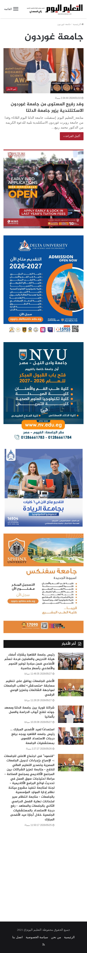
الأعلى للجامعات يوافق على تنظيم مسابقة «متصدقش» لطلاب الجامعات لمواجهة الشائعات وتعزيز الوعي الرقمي (29, 687)
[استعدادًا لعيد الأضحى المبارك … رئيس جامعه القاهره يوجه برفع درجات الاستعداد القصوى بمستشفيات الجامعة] (71, 736)
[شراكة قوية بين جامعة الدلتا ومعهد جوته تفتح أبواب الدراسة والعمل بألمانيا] (71, 714)
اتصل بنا (17, 937)
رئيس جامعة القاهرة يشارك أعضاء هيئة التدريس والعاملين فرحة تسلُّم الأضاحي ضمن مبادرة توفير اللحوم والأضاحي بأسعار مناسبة (29, 661)
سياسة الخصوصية (37, 937)
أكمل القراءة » (71, 136)
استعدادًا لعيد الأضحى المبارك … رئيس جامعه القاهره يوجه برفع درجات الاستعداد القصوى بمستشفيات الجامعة (32, 736)
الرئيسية (78, 24)
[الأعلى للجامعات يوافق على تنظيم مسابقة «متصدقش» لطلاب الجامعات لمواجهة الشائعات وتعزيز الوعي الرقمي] (71, 687)
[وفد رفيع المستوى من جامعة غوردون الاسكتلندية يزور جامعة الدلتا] (43, 70)
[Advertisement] (43, 871)
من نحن (56, 937)
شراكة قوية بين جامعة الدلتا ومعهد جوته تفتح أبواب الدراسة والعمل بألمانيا (29, 712)
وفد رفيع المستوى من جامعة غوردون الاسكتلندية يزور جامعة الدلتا (47, 107)
